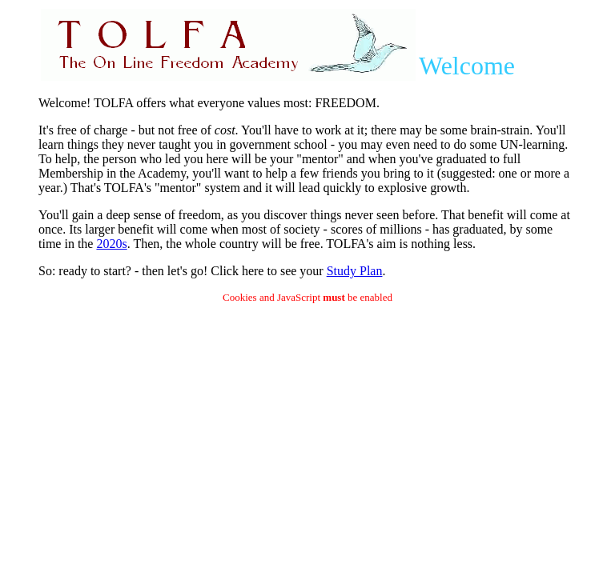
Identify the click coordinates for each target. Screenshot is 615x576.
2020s (111, 243)
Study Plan (355, 271)
